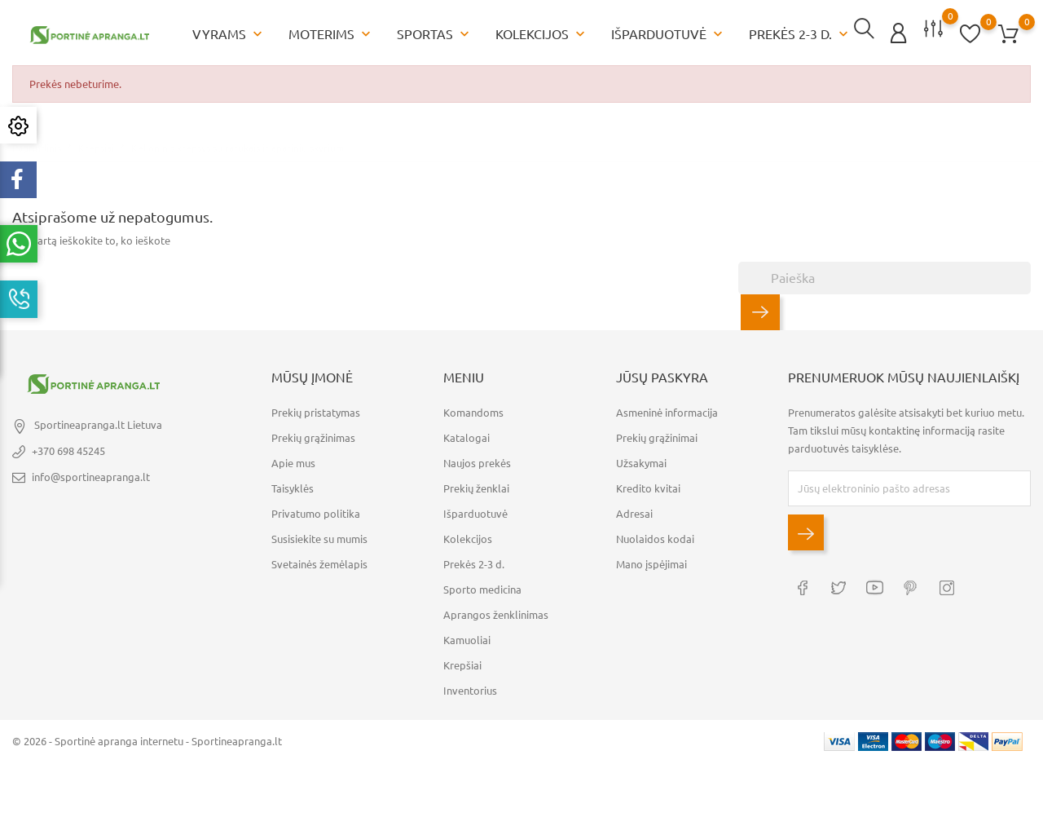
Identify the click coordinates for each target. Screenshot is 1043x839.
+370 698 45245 (68, 447)
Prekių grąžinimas (313, 433)
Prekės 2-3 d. (800, 32)
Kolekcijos (541, 32)
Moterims (331, 32)
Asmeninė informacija (667, 408)
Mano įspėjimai (651, 560)
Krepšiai (462, 661)
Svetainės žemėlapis (319, 560)
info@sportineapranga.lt (91, 473)
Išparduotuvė (668, 32)
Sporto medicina (482, 585)
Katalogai (466, 433)
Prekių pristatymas (315, 408)
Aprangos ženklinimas (495, 610)
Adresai (634, 509)
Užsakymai (641, 459)
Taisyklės (292, 484)
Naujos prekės (477, 459)
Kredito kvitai (648, 484)
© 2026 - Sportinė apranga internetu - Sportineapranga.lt (147, 737)
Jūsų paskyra (662, 374)
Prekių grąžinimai (657, 433)
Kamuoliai (467, 636)
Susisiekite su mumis (319, 535)
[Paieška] (884, 274)
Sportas (435, 32)
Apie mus (293, 459)
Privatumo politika (315, 509)
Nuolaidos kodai (655, 535)
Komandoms (473, 408)
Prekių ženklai (476, 484)
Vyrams (229, 32)
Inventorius (470, 686)
